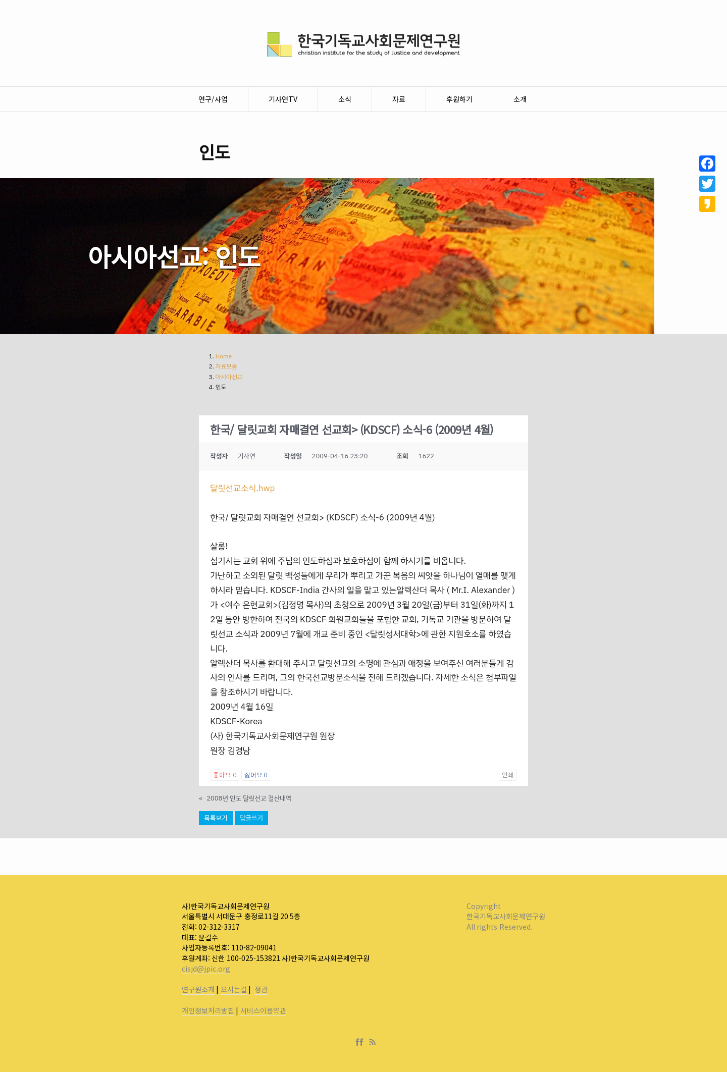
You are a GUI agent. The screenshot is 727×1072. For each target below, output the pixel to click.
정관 (261, 989)
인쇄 (508, 775)
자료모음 (226, 366)
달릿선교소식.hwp (242, 488)
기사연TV (283, 99)
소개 (520, 99)
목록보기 (215, 818)
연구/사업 (213, 99)
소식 (344, 99)
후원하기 (459, 99)
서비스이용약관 (263, 1010)
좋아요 (224, 775)
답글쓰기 (251, 818)
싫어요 (255, 775)
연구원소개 (198, 989)
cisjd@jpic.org (206, 968)
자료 (398, 99)
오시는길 (234, 989)
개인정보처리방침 (208, 1010)
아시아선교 (229, 377)
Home (224, 356)
